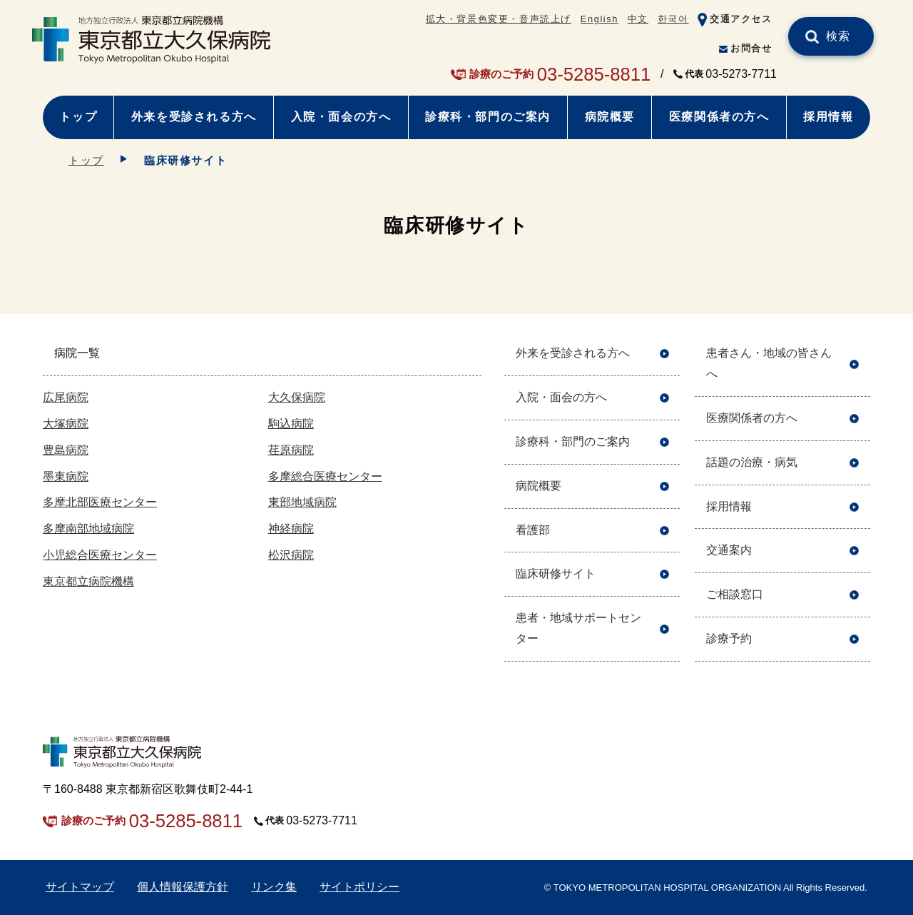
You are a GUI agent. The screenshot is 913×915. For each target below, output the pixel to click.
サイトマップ (80, 887)
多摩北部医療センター (100, 502)
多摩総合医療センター (325, 476)
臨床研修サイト (556, 573)
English (599, 19)
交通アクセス (741, 19)
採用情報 (828, 117)
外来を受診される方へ (194, 117)
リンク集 (274, 887)
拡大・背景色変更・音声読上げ (498, 19)
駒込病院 (291, 424)
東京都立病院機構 (88, 581)
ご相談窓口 (734, 594)
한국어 (673, 19)
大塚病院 (65, 424)
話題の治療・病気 (751, 462)
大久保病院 (296, 397)
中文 (638, 19)
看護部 (533, 530)
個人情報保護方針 (182, 887)
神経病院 (291, 528)
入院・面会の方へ (341, 117)
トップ (78, 117)
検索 (838, 36)
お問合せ (751, 48)
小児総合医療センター (100, 555)
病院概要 (610, 117)
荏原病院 (291, 450)
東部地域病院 (302, 502)
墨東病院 (65, 476)
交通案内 (729, 550)
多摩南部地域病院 (88, 528)
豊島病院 (65, 450)
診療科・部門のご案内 (488, 117)
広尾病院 (65, 397)
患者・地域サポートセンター (578, 628)
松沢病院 (291, 555)
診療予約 (729, 638)
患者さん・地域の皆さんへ (769, 363)
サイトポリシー (359, 887)
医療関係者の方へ (719, 117)
